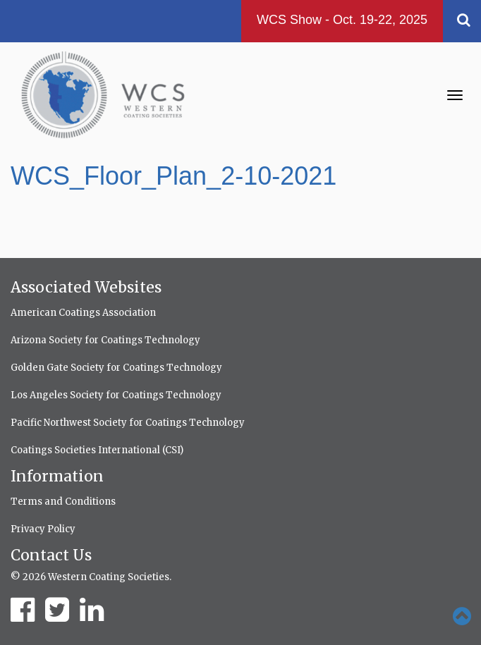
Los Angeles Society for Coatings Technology (116, 395)
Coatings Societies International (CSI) (97, 450)
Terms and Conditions (63, 502)
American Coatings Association (83, 313)
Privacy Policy (43, 529)
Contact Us (51, 555)
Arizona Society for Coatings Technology (105, 340)
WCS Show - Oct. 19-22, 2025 (342, 20)
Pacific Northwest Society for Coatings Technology (128, 423)
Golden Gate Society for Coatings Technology (116, 368)
